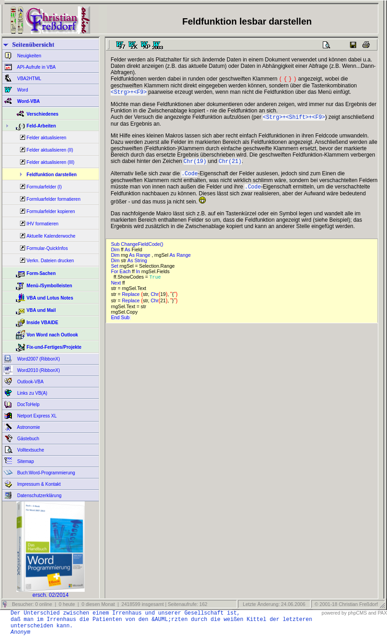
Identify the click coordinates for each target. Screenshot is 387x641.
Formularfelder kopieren (50, 211)
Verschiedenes (42, 114)
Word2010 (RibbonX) (38, 370)
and (372, 613)
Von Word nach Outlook (52, 334)
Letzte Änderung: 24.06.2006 (273, 604)
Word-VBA (28, 101)
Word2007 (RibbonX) (38, 358)
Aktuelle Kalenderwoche (50, 236)
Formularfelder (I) (43, 186)
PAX (382, 613)
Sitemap (25, 461)
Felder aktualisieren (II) (49, 150)
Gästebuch (27, 438)
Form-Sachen (41, 273)
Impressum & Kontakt (38, 484)
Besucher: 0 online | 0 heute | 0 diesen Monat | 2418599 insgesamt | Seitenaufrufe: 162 (108, 604)
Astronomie (28, 427)
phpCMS (357, 613)
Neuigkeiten (28, 55)
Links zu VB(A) (31, 393)
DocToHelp (28, 404)
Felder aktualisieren (46, 137)
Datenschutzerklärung (38, 495)
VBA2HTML (28, 78)
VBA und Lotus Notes (49, 297)
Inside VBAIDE (42, 322)
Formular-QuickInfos (47, 248)
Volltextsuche (30, 450)
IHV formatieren (42, 223)
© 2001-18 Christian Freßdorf (346, 604)
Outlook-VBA (30, 381)
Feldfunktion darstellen (51, 174)
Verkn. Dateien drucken (50, 260)
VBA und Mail (41, 310)
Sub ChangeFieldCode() (138, 249)
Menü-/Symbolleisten (49, 285)
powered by (334, 613)
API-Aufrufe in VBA (36, 67)
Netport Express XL (36, 415)
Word (22, 89)
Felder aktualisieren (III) (50, 162)
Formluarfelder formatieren (53, 199)
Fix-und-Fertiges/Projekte (53, 347)
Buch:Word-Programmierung (45, 472)
